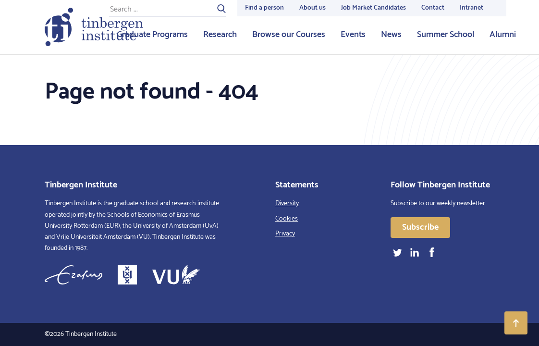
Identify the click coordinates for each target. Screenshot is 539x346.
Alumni (503, 34)
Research (220, 34)
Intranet (471, 7)
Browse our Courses (288, 34)
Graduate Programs (152, 34)
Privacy (285, 233)
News (391, 34)
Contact (432, 7)
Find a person (264, 7)
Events (353, 34)
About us (312, 7)
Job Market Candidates (373, 7)
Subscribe (420, 227)
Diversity (287, 203)
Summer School (445, 34)
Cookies (286, 218)
